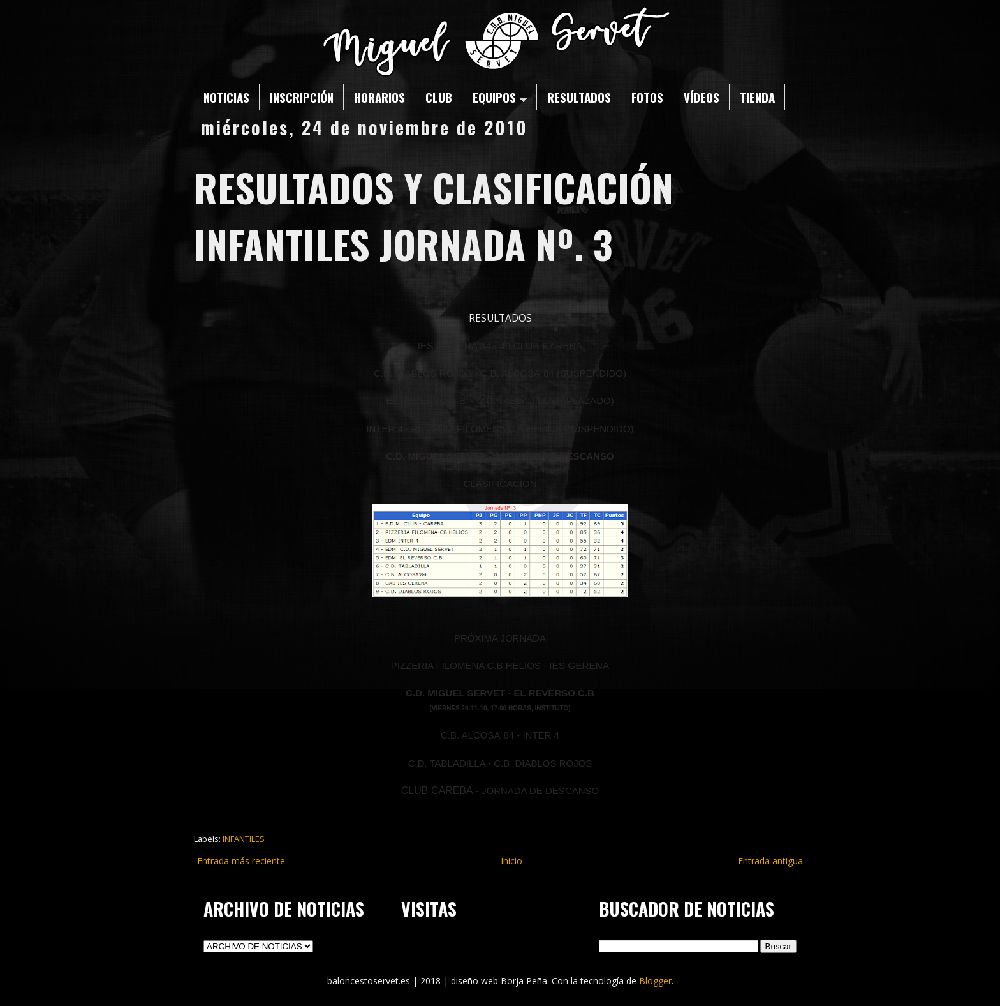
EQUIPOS (500, 97)
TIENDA (757, 97)
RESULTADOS (579, 97)
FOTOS (647, 97)
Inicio (511, 861)
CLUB (438, 97)
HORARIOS (379, 97)
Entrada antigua (770, 861)
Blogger (655, 981)
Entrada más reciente (241, 861)
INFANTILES (244, 839)
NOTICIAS (226, 97)
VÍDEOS (701, 97)
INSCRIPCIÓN (302, 97)
